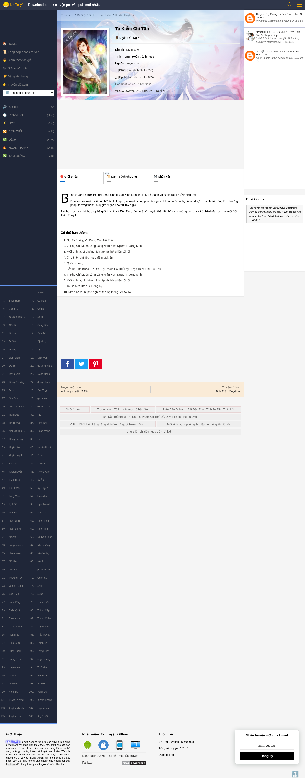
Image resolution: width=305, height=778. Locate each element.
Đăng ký (266, 756)
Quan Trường (16, 585)
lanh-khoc (42, 496)
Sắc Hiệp (14, 594)
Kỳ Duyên (14, 488)
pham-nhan (43, 569)
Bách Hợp (14, 300)
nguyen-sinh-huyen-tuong (16, 546)
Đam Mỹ (42, 333)
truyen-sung (43, 659)
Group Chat (43, 406)
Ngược (12, 537)
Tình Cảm (14, 643)
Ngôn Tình (43, 520)
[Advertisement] (28, 224)
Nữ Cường (43, 553)
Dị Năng (41, 341)
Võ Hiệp (41, 683)
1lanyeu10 (261, 14)
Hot (12, 123)
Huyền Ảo (14, 447)
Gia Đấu (13, 398)
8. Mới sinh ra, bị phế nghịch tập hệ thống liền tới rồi (97, 280)
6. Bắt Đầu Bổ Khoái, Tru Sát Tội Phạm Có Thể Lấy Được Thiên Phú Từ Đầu (112, 269)
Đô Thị (12, 365)
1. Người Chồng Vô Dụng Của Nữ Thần (89, 240)
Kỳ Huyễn (42, 488)
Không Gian (43, 471)
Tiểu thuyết (43, 634)
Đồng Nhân (43, 374)
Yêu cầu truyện (128, 755)
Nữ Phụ (41, 561)
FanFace (275, 212)
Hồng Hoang (16, 439)
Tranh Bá (42, 643)
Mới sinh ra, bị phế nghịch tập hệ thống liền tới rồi (198, 424)
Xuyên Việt (43, 716)
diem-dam (14, 357)
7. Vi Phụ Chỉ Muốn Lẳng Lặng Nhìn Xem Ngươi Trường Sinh (103, 274)
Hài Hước (14, 414)
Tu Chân (42, 667)
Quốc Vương (74, 409)
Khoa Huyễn (15, 471)
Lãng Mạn (14, 496)
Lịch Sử (13, 504)
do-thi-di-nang (44, 365)
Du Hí (12, 390)
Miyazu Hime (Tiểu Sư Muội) (271, 32)
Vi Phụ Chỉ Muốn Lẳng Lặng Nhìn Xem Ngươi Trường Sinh (107, 424)
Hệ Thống (14, 422)
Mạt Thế (41, 512)
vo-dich (13, 683)
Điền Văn (42, 357)
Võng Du (42, 691)
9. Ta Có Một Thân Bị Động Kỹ (83, 286)
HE (39, 414)
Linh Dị (13, 512)
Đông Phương (16, 382)
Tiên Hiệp (14, 634)
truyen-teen (15, 667)
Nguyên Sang (44, 537)
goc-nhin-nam (16, 406)
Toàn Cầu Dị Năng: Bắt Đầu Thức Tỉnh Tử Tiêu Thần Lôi (198, 409)
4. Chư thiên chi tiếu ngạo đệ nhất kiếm (88, 257)
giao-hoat (42, 398)
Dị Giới (12, 341)
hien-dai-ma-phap (16, 432)
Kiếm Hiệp (14, 480)
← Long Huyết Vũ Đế (74, 391)
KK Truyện (17, 5)
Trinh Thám (15, 651)
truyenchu (132, 63)
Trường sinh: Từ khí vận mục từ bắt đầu (122, 409)
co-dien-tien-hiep (16, 318)
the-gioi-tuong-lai (17, 628)
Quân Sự (42, 577)
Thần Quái (14, 610)
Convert (16, 115)
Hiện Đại (42, 422)
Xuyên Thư (15, 716)
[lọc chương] (28, 93)
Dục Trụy (42, 390)
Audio (13, 107)
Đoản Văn (14, 374)
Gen (258, 51)
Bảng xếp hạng (18, 76)
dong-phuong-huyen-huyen (45, 383)
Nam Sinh (14, 520)
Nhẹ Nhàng (43, 545)
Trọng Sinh (43, 651)
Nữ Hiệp (13, 561)
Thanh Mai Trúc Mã (15, 620)
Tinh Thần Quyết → (228, 391)
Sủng (40, 594)
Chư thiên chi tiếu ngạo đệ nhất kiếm (150, 431)
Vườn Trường (16, 700)
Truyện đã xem (18, 84)
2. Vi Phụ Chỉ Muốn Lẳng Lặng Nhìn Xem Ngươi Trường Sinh (103, 246)
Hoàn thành (19, 147)
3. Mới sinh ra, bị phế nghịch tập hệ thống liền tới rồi (97, 251)
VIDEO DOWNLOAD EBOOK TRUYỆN (140, 90)
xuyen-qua (43, 708)
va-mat (12, 675)
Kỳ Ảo (40, 480)
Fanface (87, 762)
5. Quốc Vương (73, 263)
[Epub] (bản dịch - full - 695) (136, 77)
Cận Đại (41, 300)
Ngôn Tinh (43, 528)
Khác (40, 455)
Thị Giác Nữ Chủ (44, 628)
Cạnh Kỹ (13, 308)
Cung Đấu (42, 325)
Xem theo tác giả (19, 60)
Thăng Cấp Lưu (43, 611)
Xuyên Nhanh (16, 708)
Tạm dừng (17, 155)
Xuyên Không (44, 700)
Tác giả (112, 755)
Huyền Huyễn (44, 447)
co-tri (40, 317)
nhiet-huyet (15, 553)
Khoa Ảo (13, 463)
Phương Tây (15, 577)
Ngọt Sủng (15, 528)
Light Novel (43, 504)
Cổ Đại (41, 308)
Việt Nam (42, 675)
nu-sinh (13, 569)
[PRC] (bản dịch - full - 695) (135, 70)
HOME (12, 43)
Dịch (12, 139)
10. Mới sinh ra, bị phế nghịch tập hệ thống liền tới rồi (97, 292)
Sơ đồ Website (18, 68)
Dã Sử (12, 333)
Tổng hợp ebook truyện (23, 52)
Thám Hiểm (43, 602)
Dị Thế (12, 349)
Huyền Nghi (15, 455)
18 (10, 292)
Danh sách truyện (93, 755)
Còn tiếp (16, 131)
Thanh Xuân (44, 618)
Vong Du (13, 691)
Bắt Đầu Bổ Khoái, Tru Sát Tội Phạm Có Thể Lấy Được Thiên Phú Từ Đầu (150, 416)
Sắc (39, 585)
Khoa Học (42, 463)
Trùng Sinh (15, 659)
